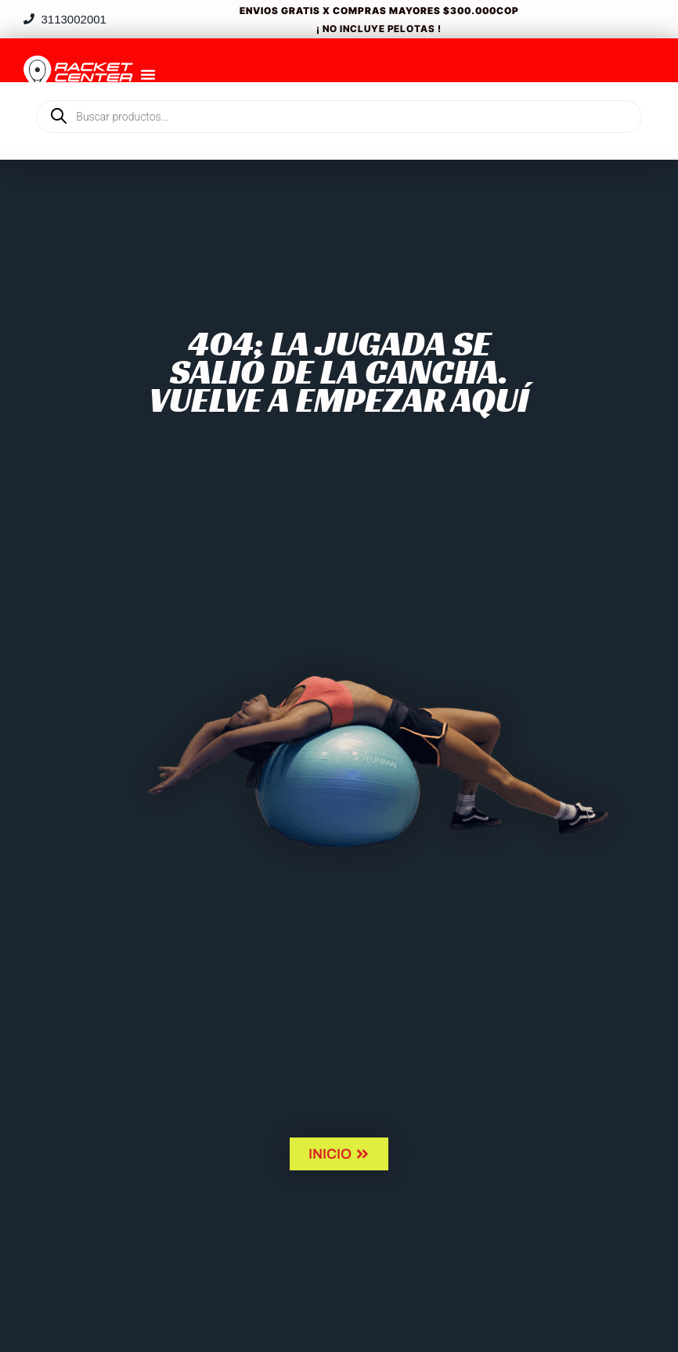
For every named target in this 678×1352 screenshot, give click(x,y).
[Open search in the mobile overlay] (339, 90)
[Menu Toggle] (148, 74)
